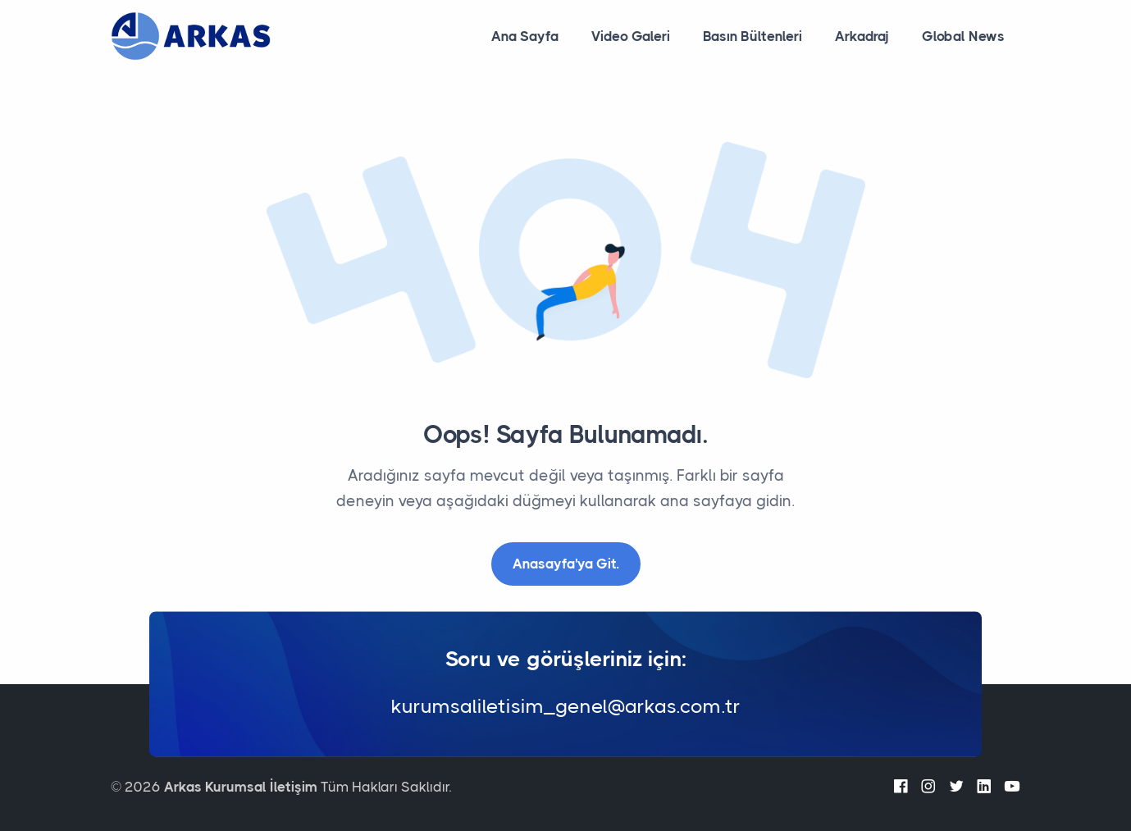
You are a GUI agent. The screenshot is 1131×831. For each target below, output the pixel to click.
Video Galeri (630, 36)
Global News (963, 36)
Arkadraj (862, 36)
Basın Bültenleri (752, 36)
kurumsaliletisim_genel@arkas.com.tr (566, 707)
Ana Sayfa (525, 36)
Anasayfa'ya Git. (566, 563)
